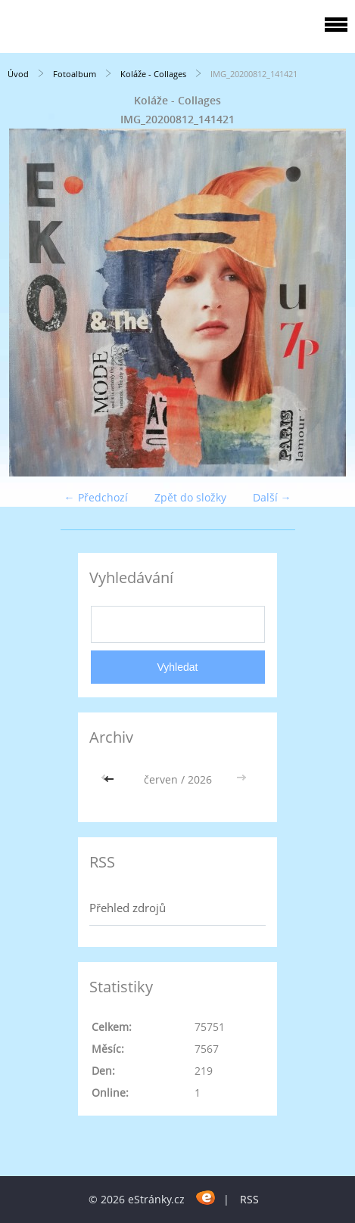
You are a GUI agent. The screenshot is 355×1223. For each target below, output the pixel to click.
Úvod (18, 73)
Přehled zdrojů (127, 907)
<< (110, 779)
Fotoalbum (74, 73)
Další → (272, 497)
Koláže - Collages (153, 73)
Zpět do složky (190, 497)
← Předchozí (96, 497)
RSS (249, 1199)
